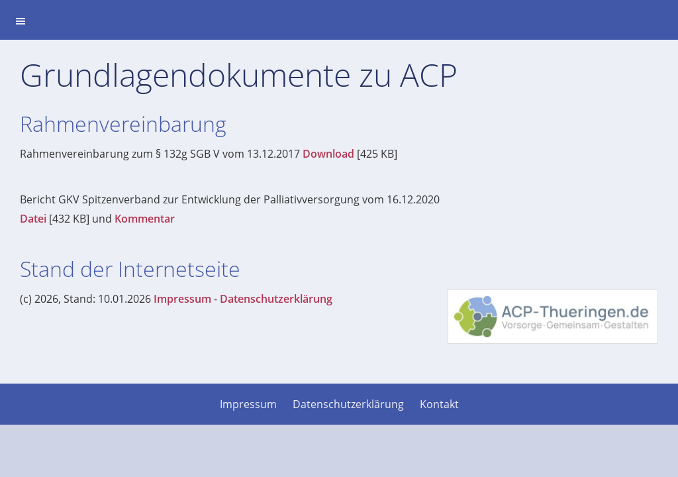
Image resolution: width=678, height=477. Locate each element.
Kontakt (439, 404)
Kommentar (145, 218)
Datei (33, 218)
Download (328, 153)
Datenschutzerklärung (276, 299)
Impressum (182, 299)
